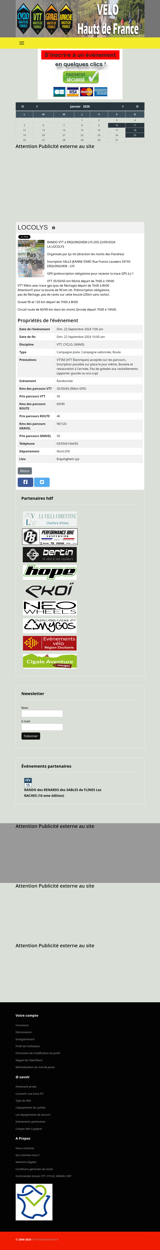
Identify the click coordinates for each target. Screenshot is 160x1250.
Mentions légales (26, 1162)
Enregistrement (25, 1039)
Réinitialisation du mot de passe (35, 1067)
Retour (25, 471)
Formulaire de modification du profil (38, 1053)
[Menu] (21, 43)
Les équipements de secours (33, 1114)
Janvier (76, 106)
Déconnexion (24, 1032)
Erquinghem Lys (68, 459)
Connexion (22, 1025)
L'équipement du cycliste (31, 1107)
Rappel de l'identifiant (29, 1060)
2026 (86, 106)
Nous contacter (25, 1148)
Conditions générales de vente (34, 1169)
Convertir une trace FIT (30, 1093)
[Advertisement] (80, 177)
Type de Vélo (23, 1100)
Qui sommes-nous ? (28, 1155)
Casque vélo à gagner (29, 1128)
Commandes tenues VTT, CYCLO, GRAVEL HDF (44, 1176)
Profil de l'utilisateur (28, 1046)
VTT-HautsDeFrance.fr (45, 1239)
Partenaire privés (26, 1086)
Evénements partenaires (31, 1121)
